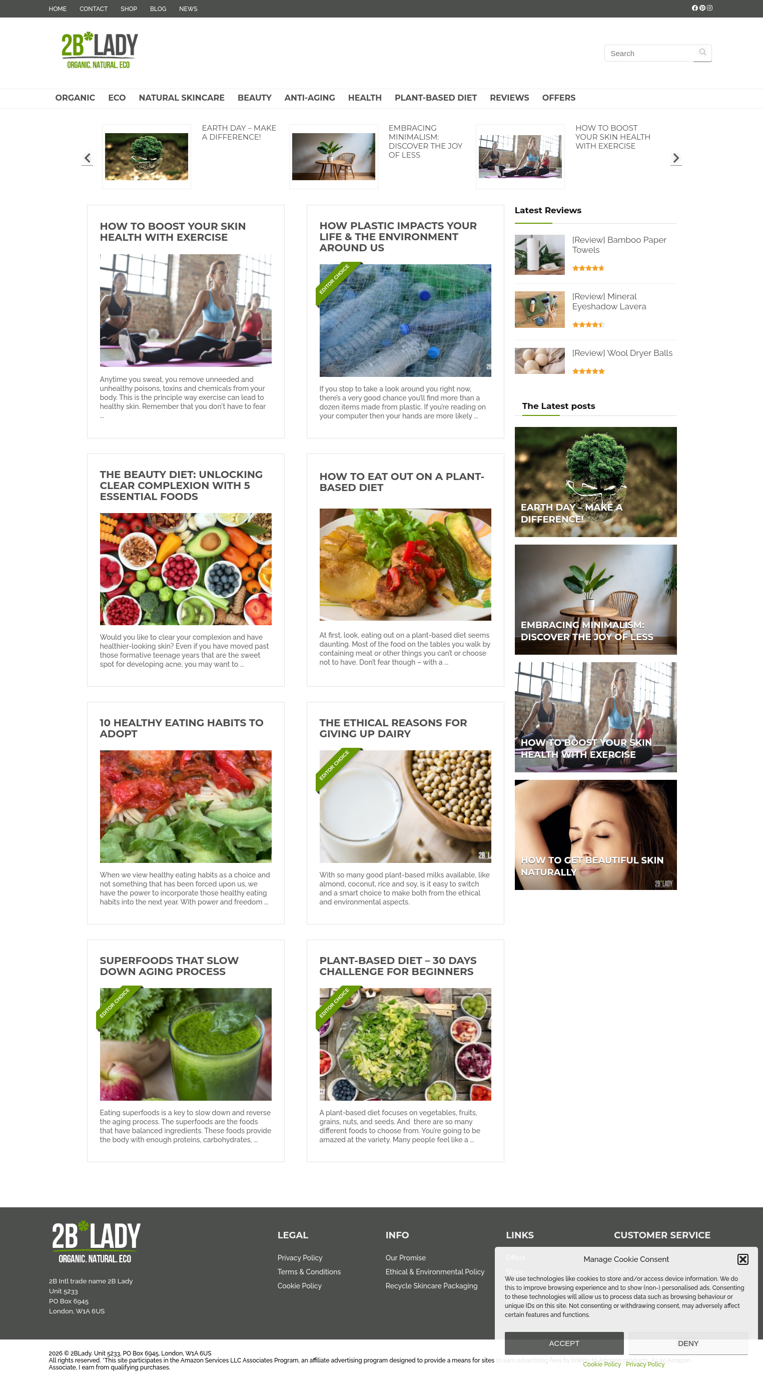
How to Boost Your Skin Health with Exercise (612, 137)
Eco (117, 98)
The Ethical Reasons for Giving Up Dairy (393, 728)
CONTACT (94, 9)
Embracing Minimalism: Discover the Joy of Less (426, 141)
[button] (743, 1259)
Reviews (509, 98)
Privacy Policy (645, 1364)
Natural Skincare (181, 98)
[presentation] (87, 157)
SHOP (129, 9)
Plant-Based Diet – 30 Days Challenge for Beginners (398, 966)
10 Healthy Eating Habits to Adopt (182, 728)
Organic (76, 98)
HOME (58, 9)
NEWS (188, 9)
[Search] (702, 53)
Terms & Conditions (309, 1272)
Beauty (255, 98)
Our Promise (406, 1258)
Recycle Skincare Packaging (432, 1286)
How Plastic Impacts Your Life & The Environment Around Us (398, 237)
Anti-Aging (310, 98)
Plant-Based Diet (436, 98)
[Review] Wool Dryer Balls (622, 353)
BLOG (158, 9)
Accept (564, 1343)
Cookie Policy (602, 1364)
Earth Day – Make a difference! (239, 132)
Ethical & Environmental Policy (435, 1272)
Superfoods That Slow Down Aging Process (169, 966)
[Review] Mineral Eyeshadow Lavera (609, 301)
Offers (559, 98)
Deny (688, 1343)
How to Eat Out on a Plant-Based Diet (402, 482)
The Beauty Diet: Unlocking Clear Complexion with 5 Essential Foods (181, 486)
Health (365, 98)
